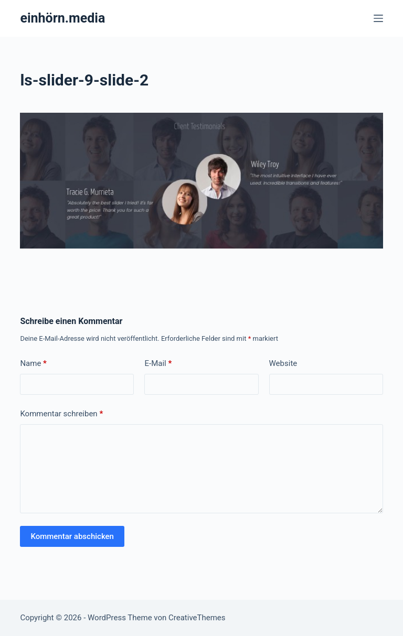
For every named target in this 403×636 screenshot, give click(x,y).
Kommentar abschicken (72, 536)
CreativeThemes (197, 617)
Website (283, 363)
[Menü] (378, 18)
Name (33, 363)
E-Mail (158, 363)
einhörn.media (62, 18)
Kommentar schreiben (61, 414)
